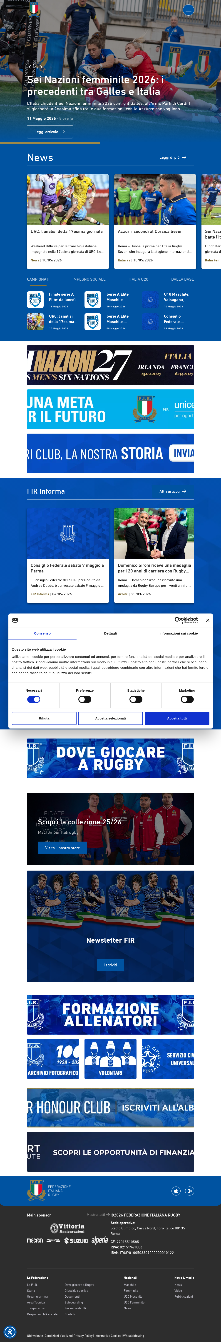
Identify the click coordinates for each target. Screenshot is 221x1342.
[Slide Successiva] (41, 67)
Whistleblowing (133, 1335)
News (127, 1308)
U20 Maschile (133, 1296)
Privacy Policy (83, 1335)
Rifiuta (44, 718)
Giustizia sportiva (76, 1290)
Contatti (70, 1314)
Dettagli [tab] (110, 633)
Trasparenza (36, 1308)
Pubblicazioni (183, 1296)
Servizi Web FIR (75, 1308)
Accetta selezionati (110, 718)
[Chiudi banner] (207, 620)
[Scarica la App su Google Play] (189, 1191)
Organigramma (37, 1296)
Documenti (72, 1296)
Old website (35, 1335)
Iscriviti (110, 965)
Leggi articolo (50, 132)
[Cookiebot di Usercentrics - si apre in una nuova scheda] (178, 620)
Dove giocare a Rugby (79, 1284)
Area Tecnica (36, 1302)
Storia (31, 1290)
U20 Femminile (134, 1302)
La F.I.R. (32, 1284)
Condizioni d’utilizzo (58, 1335)
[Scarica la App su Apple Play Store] (176, 1191)
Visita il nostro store (62, 847)
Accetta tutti (177, 718)
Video (178, 1290)
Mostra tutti (99, 1214)
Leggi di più (173, 157)
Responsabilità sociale (42, 1314)
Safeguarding (74, 1302)
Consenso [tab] (42, 633)
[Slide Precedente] (29, 67)
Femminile (131, 1290)
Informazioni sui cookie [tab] (178, 633)
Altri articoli (173, 491)
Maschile (130, 1284)
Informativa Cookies (107, 1335)
